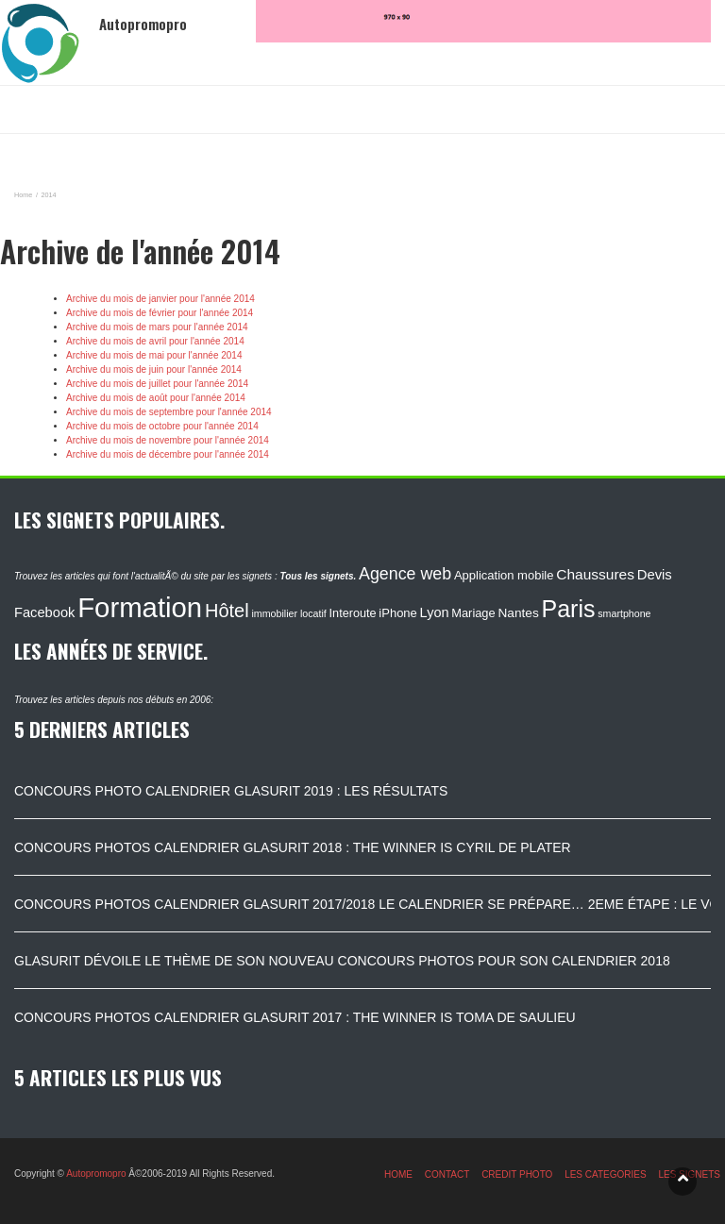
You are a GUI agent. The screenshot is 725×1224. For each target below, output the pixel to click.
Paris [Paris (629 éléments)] (569, 608)
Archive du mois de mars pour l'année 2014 (157, 327)
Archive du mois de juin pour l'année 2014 (154, 369)
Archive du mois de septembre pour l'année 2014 (169, 412)
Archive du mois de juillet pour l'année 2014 (157, 383)
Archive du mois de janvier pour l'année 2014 (160, 298)
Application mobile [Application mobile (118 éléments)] (504, 575)
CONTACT (447, 1174)
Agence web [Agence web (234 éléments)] (405, 573)
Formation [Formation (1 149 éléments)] (139, 607)
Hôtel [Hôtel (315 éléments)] (227, 610)
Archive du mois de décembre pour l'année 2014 (167, 454)
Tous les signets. (317, 576)
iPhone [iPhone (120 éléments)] (397, 613)
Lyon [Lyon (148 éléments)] (434, 612)
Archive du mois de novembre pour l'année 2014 (167, 440)
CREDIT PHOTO (516, 1174)
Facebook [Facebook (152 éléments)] (44, 612)
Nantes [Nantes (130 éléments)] (517, 613)
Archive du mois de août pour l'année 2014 (155, 398)
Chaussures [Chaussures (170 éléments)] (595, 574)
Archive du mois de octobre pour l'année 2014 (162, 426)
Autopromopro (96, 1173)
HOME (398, 1174)
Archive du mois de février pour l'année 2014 (159, 313)
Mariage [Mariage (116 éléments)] (473, 613)
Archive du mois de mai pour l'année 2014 (154, 355)
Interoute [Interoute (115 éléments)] (353, 613)
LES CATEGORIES (606, 1174)
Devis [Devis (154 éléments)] (654, 574)
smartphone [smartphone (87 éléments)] (624, 613)
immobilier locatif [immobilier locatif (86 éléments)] (288, 613)
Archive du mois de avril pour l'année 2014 (155, 341)
